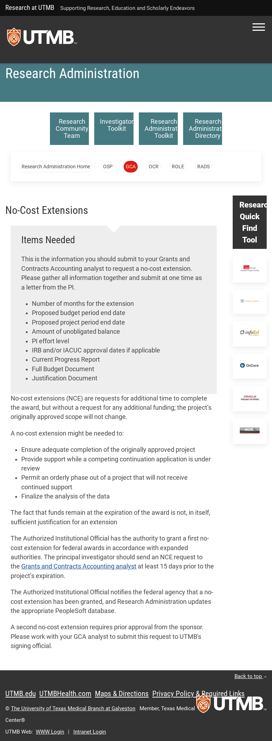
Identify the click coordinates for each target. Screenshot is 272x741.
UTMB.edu (20, 693)
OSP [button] (108, 166)
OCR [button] (154, 166)
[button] (259, 27)
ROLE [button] (178, 166)
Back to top (250, 676)
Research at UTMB (29, 8)
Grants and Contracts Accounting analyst (78, 566)
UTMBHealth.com (65, 693)
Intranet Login (89, 732)
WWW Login (50, 732)
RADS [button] (203, 166)
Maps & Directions (122, 693)
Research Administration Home (56, 166)
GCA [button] (131, 166)
